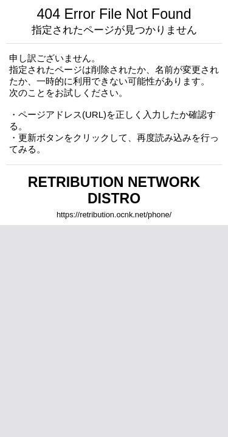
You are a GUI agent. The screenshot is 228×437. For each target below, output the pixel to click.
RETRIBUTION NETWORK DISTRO (114, 190)
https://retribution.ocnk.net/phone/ (114, 214)
